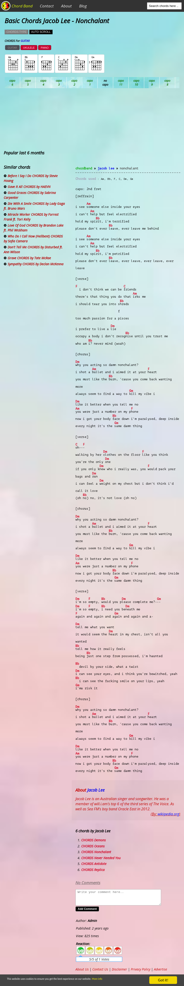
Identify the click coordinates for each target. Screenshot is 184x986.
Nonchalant (129, 168)
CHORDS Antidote (93, 863)
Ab (12, 82)
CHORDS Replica (93, 869)
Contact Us (100, 969)
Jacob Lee (106, 168)
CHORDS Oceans (93, 846)
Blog (83, 6)
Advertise (160, 969)
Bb (43, 82)
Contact (47, 6)
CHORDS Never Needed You (101, 858)
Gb (167, 82)
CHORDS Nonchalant (96, 852)
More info (112, 979)
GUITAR (12, 47)
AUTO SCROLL (40, 32)
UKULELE (29, 47)
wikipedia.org (168, 814)
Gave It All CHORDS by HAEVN (29, 186)
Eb (121, 82)
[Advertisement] (127, 130)
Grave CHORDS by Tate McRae (29, 258)
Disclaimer (119, 969)
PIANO (45, 47)
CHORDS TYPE (16, 32)
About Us (82, 969)
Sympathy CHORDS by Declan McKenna (35, 264)
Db (90, 82)
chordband (83, 168)
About (66, 6)
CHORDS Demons (93, 840)
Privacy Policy (140, 969)
